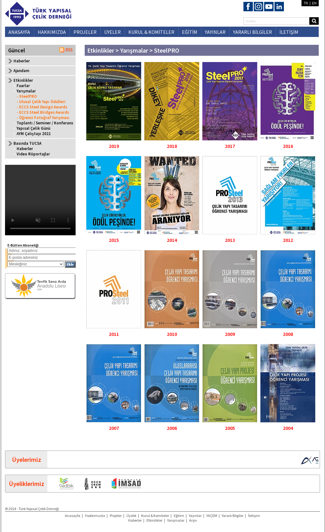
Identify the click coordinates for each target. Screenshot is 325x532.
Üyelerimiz (26, 459)
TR (306, 3)
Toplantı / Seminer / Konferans (45, 123)
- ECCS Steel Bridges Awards (43, 112)
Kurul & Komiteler (155, 515)
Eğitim (179, 515)
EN (314, 3)
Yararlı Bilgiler (232, 515)
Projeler (116, 515)
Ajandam (21, 70)
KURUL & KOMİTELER (151, 32)
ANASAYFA (19, 32)
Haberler (21, 61)
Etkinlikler (154, 520)
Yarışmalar (26, 91)
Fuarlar (23, 85)
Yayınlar (195, 515)
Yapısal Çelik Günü (33, 128)
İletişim (254, 515)
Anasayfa (72, 515)
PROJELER (85, 32)
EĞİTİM (189, 32)
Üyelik (131, 515)
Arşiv (193, 520)
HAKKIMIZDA (52, 32)
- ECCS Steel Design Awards (42, 107)
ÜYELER (112, 32)
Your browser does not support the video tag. (40, 200)
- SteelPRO (27, 96)
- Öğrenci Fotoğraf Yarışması (43, 117)
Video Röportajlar (33, 154)
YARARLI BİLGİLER (252, 32)
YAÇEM (211, 515)
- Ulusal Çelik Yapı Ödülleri (41, 101)
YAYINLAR (215, 32)
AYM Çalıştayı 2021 (34, 133)
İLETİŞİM (289, 32)
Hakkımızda (95, 515)
